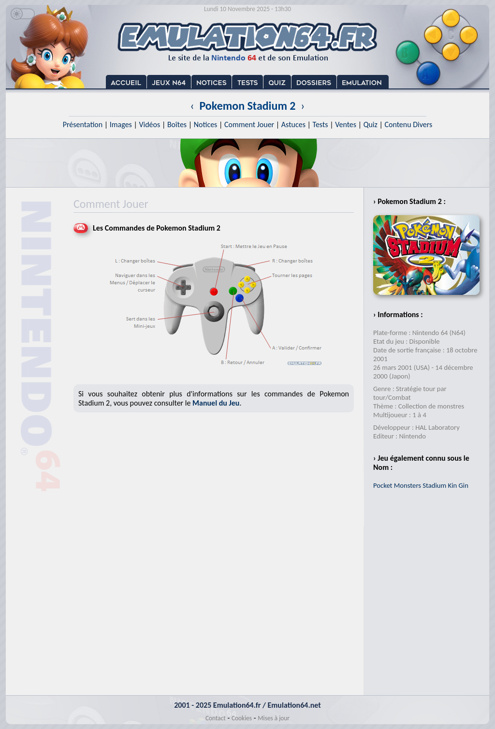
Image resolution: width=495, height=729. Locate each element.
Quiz (371, 124)
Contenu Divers (408, 124)
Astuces (293, 124)
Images (121, 124)
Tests (320, 124)
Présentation (83, 124)
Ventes (345, 124)
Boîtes (177, 124)
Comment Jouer (249, 124)
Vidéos (149, 124)
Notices (206, 124)
